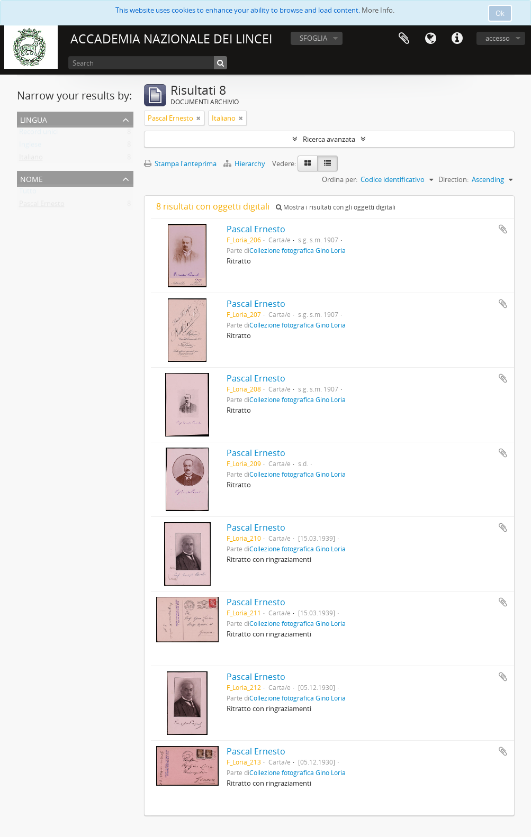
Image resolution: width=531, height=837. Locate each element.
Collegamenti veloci (457, 38)
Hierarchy (245, 163)
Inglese (30, 146)
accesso (497, 38)
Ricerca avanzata (329, 139)
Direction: (453, 179)
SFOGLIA (313, 38)
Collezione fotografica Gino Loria (297, 250)
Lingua (430, 38)
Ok (500, 13)
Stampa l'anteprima (180, 163)
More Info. (378, 10)
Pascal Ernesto (42, 206)
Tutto (28, 193)
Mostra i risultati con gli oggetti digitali (335, 207)
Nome (31, 178)
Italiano (31, 159)
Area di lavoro (404, 38)
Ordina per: (339, 179)
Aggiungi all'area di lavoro (503, 229)
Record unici (38, 134)
